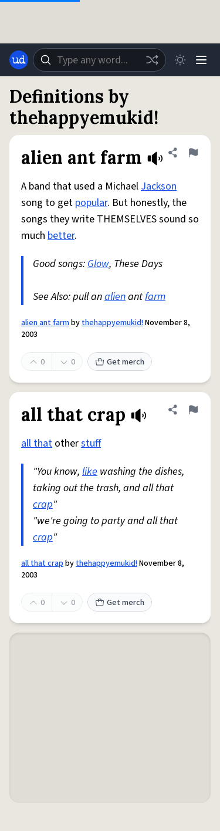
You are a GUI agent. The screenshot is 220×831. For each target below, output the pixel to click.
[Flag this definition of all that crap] (193, 409)
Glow (98, 263)
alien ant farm (45, 323)
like (89, 471)
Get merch (119, 362)
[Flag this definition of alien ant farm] (193, 152)
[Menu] (201, 59)
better (61, 235)
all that (36, 443)
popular (91, 202)
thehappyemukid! (112, 323)
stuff (91, 443)
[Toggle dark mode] (180, 59)
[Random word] (152, 60)
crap (43, 504)
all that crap (42, 563)
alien (115, 296)
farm (155, 296)
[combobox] (99, 60)
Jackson (159, 186)
